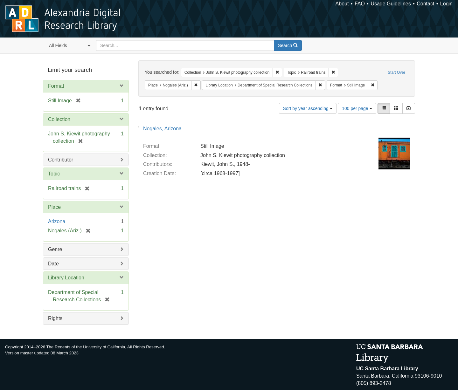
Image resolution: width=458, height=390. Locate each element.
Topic (54, 173)
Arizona (56, 221)
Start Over (396, 72)
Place (54, 207)
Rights (55, 318)
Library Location (66, 277)
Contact (425, 3)
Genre (55, 249)
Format (56, 86)
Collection (59, 119)
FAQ (360, 3)
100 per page (357, 108)
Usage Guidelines (391, 3)
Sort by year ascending (307, 108)
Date (53, 263)
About (342, 3)
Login (446, 3)
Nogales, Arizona (162, 128)
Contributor (60, 159)
